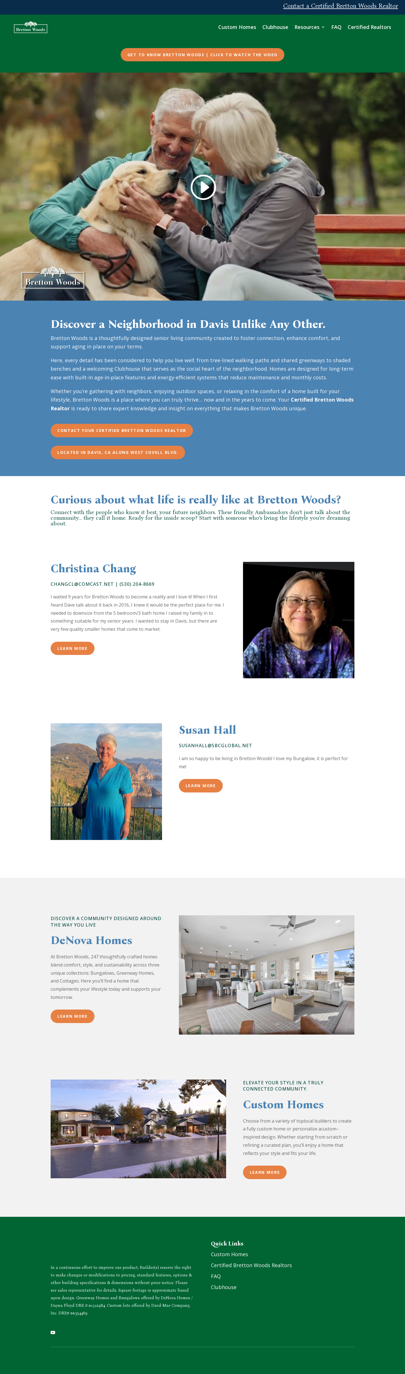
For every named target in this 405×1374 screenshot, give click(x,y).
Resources (313, 26)
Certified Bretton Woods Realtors (251, 1263)
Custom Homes (244, 26)
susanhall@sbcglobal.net (215, 743)
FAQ (343, 26)
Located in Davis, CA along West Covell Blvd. (117, 450)
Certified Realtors (376, 26)
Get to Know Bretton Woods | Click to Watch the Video (202, 52)
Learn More (72, 646)
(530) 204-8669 (137, 582)
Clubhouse (282, 26)
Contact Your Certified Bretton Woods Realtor (121, 428)
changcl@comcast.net (82, 582)
